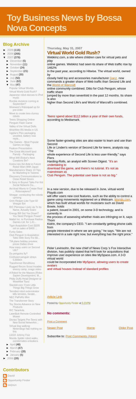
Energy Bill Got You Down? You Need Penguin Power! (25, 214)
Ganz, (114, 78)
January (15, 354)
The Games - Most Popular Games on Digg (24, 143)
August (14, 74)
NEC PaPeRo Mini (19, 297)
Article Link (54, 296)
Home (91, 328)
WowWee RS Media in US (23, 129)
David (11, 375)
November (16, 64)
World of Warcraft (63, 85)
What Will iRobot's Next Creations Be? (22, 159)
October (15, 67)
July (12, 78)
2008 (10, 53)
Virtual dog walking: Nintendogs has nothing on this (25, 329)
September (17, 71)
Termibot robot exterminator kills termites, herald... (24, 292)
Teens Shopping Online (21, 119)
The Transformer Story (21, 300)
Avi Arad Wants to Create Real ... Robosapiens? (25, 190)
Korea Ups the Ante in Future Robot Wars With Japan (25, 165)
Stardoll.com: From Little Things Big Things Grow (24, 286)
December (16, 60)
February (15, 351)
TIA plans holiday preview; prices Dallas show (23, 242)
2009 (10, 49)
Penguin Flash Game (20, 122)
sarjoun (12, 384)
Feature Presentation (20, 148)
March (14, 347)
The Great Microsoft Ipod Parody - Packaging (22, 153)
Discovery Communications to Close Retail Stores (25, 177)
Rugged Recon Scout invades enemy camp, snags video (25, 268)
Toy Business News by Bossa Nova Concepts (64, 23)
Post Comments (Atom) (81, 336)
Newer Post (55, 328)
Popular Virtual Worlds (21, 88)
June (13, 81)
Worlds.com (122, 199)
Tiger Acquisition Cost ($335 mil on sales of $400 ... (24, 227)
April (13, 344)
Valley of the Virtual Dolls (22, 126)
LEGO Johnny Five (19, 335)
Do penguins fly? (18, 253)
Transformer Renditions (22, 263)
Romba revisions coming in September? (24, 102)
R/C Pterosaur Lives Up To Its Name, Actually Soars (25, 208)
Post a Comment (57, 321)
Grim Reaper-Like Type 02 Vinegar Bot (23, 202)
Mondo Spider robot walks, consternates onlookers (23, 339)
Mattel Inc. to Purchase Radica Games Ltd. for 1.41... (26, 220)
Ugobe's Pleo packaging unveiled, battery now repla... (22, 136)
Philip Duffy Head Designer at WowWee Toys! (25, 280)
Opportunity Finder (19, 380)
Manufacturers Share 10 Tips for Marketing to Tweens (25, 171)
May (13, 84)
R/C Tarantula (16, 310)
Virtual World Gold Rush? (23, 91)
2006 (10, 358)
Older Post (126, 328)
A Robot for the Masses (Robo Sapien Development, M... (25, 274)
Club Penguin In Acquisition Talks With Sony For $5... (24, 236)
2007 (10, 57)
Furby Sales (15, 231)
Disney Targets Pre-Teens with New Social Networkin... (25, 321)
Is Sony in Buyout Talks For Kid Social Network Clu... (26, 183)
